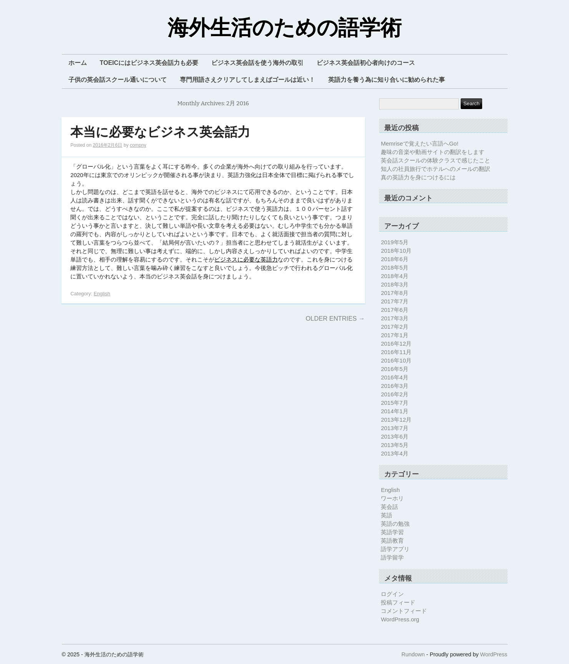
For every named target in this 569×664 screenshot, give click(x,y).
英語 (386, 515)
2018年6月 (394, 259)
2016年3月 (394, 386)
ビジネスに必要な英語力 (246, 259)
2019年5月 (394, 242)
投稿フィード (398, 602)
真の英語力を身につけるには (418, 177)
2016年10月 (396, 360)
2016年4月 (394, 377)
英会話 (389, 506)
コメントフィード (404, 611)
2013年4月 (394, 453)
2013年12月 (396, 419)
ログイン (392, 594)
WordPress (494, 654)
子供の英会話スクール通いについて (117, 79)
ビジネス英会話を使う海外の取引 (257, 63)
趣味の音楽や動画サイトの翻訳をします (432, 152)
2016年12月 (396, 343)
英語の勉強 (395, 523)
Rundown (413, 654)
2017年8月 (394, 293)
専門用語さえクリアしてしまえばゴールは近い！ (247, 79)
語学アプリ (395, 549)
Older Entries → (335, 318)
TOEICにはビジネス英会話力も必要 (149, 63)
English (102, 293)
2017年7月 (394, 301)
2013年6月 (394, 436)
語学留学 (392, 557)
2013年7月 (394, 428)
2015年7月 (394, 402)
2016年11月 (396, 352)
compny (138, 145)
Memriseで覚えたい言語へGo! (419, 143)
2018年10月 (396, 250)
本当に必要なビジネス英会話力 (160, 132)
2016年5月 (394, 369)
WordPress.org (400, 619)
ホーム (77, 63)
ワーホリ (392, 498)
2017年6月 (394, 309)
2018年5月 (394, 267)
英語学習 (392, 532)
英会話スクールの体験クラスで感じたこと (435, 160)
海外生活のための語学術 (284, 28)
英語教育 (392, 540)
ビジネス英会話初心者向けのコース (366, 63)
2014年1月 (394, 411)
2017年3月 (394, 318)
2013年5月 (394, 445)
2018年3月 (394, 284)
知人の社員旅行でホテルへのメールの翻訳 (435, 169)
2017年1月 (394, 335)
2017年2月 (394, 326)
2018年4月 (394, 276)
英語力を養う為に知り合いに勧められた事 (386, 79)
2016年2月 (394, 394)
